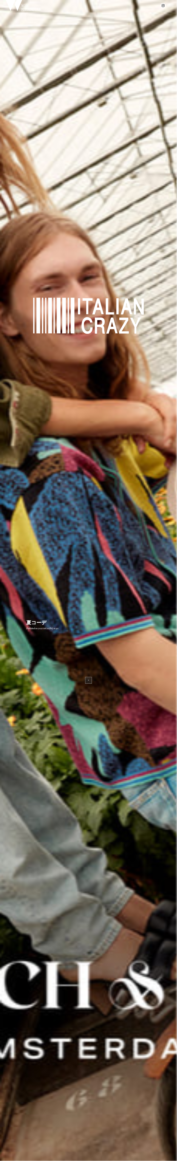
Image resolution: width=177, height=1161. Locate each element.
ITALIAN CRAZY (88, 316)
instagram (163, 5)
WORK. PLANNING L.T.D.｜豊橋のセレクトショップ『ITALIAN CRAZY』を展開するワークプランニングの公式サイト (23, 5)
